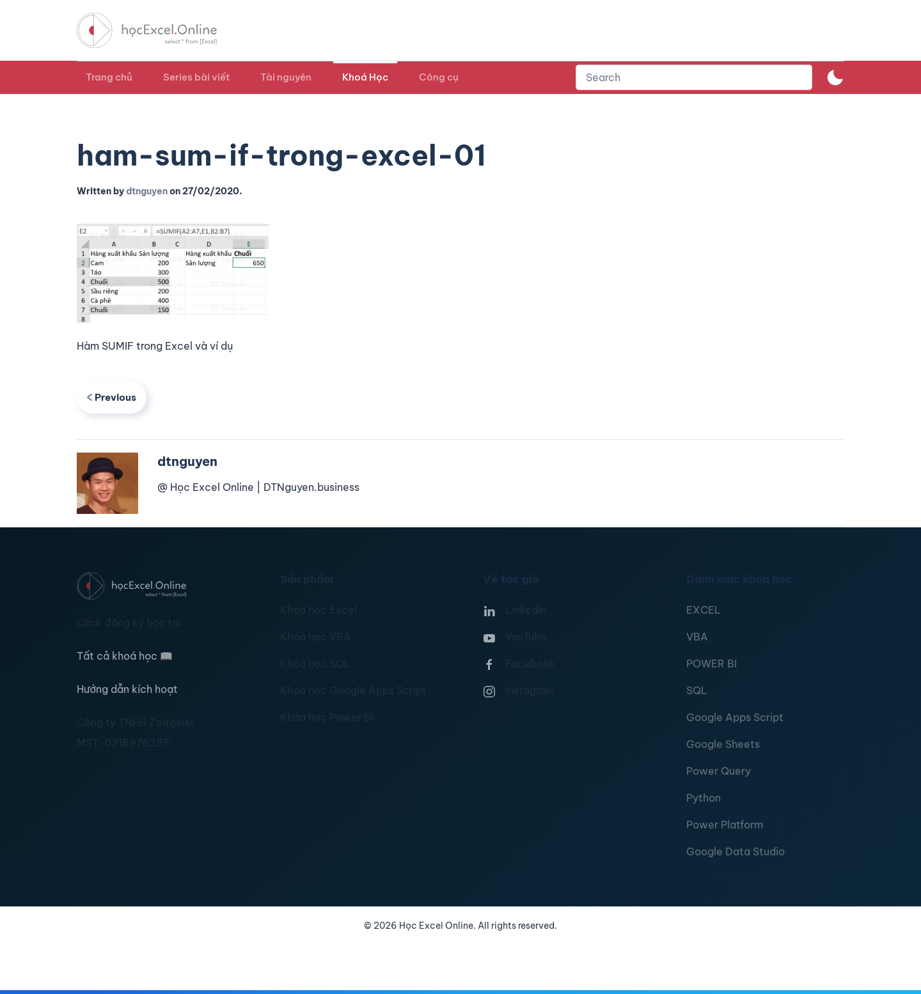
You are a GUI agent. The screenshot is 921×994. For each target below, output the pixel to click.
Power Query (718, 771)
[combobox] (694, 77)
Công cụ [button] (439, 77)
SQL (696, 690)
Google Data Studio (735, 851)
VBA (697, 636)
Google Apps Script (734, 717)
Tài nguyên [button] (285, 77)
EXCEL (703, 609)
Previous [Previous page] (111, 397)
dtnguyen (147, 191)
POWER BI (711, 663)
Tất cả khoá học (125, 655)
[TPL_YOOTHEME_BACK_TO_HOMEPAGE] (158, 30)
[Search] (694, 77)
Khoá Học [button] (365, 77)
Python (703, 797)
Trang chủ (109, 77)
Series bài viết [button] (196, 77)
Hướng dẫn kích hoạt (127, 689)
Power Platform (724, 824)
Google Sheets (723, 744)
